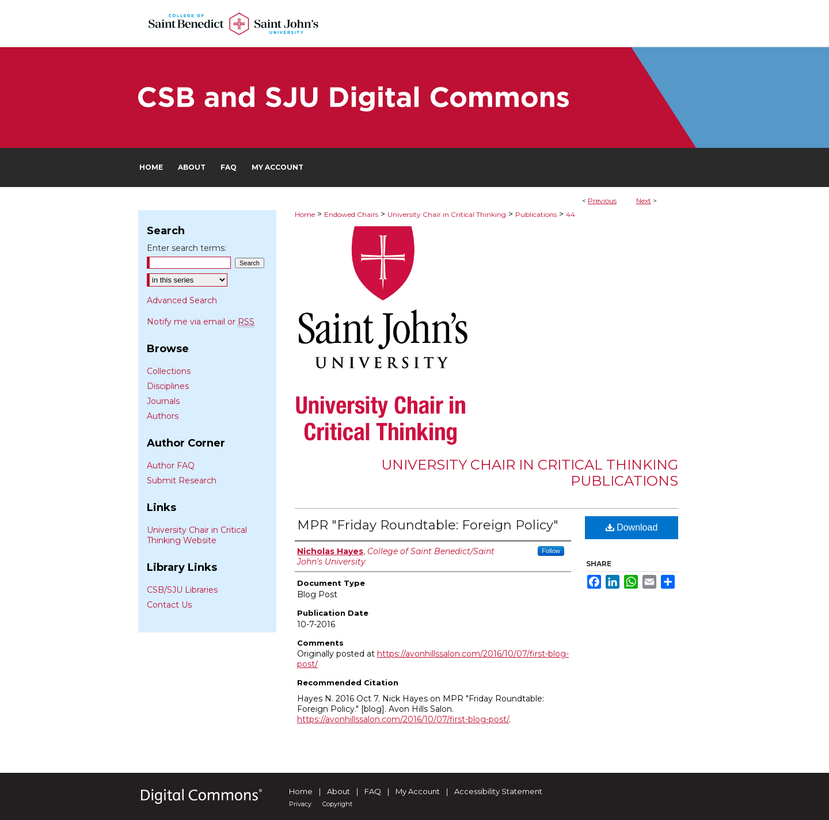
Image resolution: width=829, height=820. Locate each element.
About (338, 791)
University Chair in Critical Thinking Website (197, 535)
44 (570, 214)
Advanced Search (182, 300)
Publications (536, 214)
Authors (162, 416)
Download (632, 527)
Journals (163, 401)
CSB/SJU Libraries (182, 590)
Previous (602, 200)
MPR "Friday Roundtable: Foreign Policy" (427, 525)
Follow (551, 550)
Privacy (300, 804)
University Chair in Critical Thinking (446, 214)
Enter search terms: (186, 248)
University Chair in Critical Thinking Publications (529, 473)
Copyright (337, 804)
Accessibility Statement (498, 791)
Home (305, 214)
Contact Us (169, 605)
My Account (418, 791)
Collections (169, 371)
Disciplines (168, 386)
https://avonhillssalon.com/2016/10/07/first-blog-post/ (403, 719)
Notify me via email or (200, 321)
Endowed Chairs (351, 214)
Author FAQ (171, 465)
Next (643, 200)
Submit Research (181, 480)
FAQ (372, 791)
